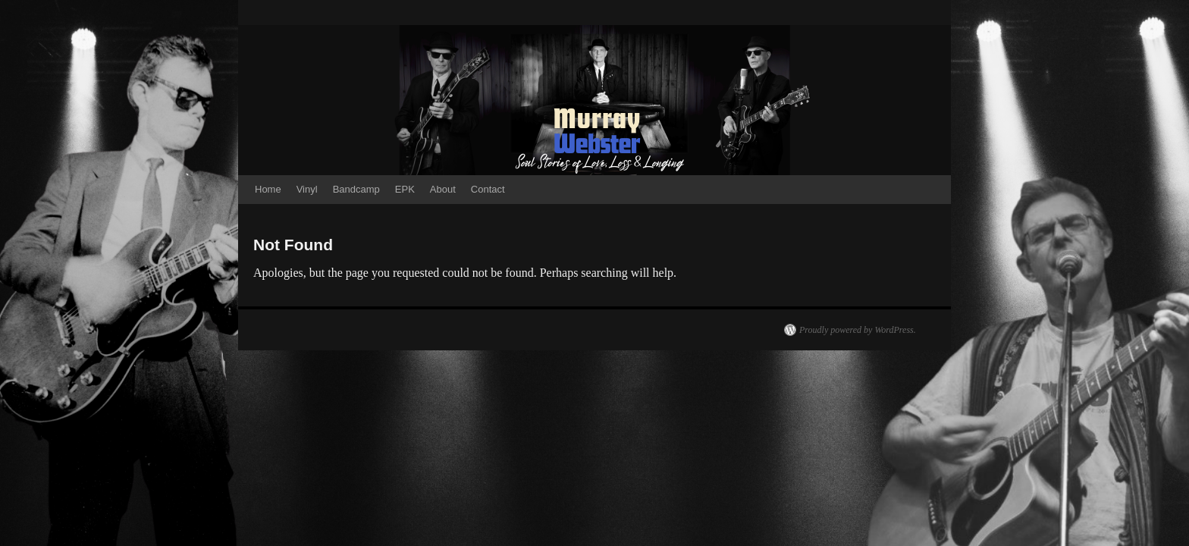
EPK (405, 189)
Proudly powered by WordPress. (857, 330)
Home (268, 189)
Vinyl (307, 189)
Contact (488, 189)
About (443, 189)
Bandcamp (356, 189)
